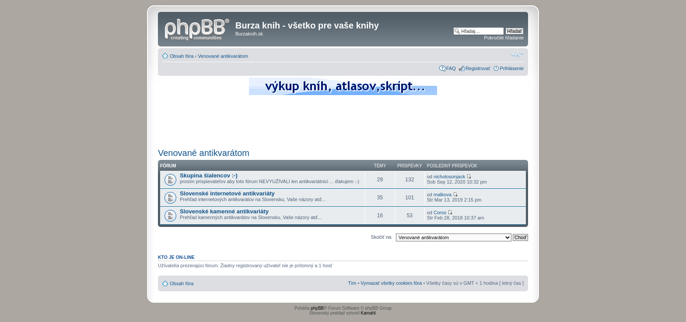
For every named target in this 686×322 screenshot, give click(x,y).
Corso (440, 212)
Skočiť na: (381, 237)
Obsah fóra (181, 56)
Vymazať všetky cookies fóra (391, 283)
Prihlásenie (512, 68)
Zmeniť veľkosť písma (517, 54)
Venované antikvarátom (223, 56)
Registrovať (478, 68)
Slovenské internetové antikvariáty (227, 193)
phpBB (317, 308)
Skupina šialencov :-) (209, 175)
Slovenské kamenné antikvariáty (224, 211)
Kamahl (368, 313)
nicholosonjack (449, 176)
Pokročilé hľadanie (504, 37)
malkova (443, 194)
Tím (352, 283)
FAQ (451, 68)
